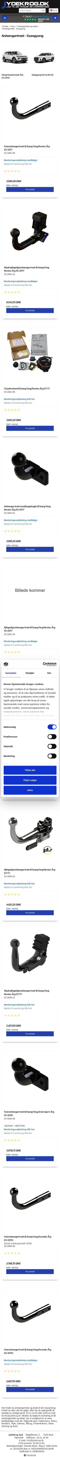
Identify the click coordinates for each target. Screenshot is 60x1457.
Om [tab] (49, 673)
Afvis (30, 790)
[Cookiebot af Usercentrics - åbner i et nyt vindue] (43, 664)
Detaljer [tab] (30, 673)
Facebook (30, 1455)
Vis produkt (30, 189)
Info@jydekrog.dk (34, 1440)
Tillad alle (30, 770)
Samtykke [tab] (10, 673)
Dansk (53, 10)
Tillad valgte (30, 780)
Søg (43, 10)
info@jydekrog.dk (12, 1415)
